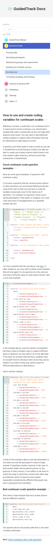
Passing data (11, 52)
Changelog (11, 90)
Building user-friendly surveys (18, 67)
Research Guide (13, 46)
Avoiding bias (11, 72)
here (42, 266)
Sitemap (10, 95)
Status (11, 101)
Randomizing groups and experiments (22, 62)
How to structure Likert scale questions (25, 539)
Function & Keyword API (17, 84)
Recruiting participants (15, 57)
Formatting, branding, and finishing (20, 77)
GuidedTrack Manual (15, 40)
